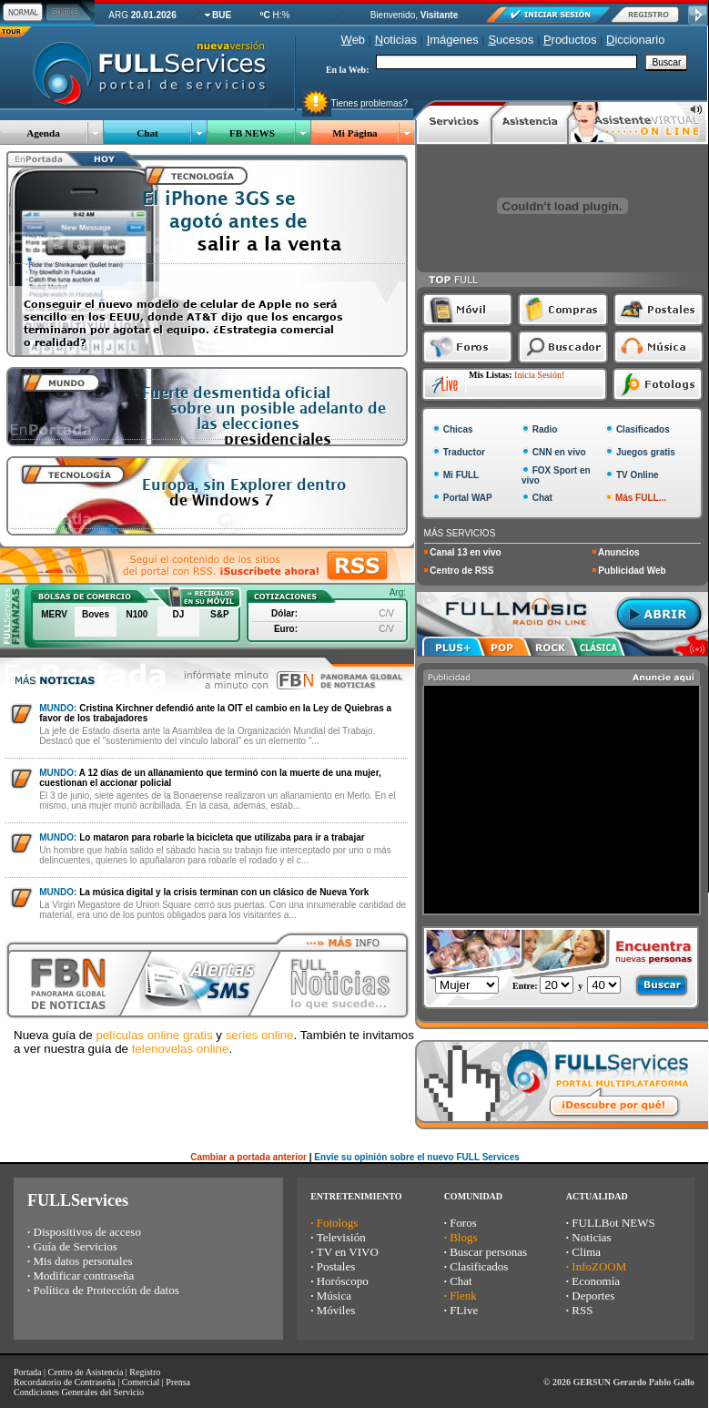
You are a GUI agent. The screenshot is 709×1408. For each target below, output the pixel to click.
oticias (396, 39)
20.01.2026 (154, 15)
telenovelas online (180, 1049)
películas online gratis (154, 1035)
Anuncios (619, 552)
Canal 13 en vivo (465, 552)
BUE (221, 15)
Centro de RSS (461, 571)
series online (260, 1035)
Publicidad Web (631, 571)
